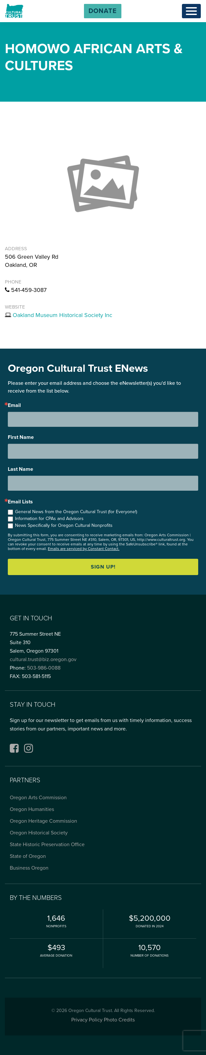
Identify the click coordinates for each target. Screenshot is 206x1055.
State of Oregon (28, 856)
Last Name (20, 469)
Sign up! (103, 567)
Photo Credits (119, 1020)
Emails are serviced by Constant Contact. (83, 548)
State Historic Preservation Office (47, 844)
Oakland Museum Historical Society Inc (62, 315)
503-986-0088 (44, 668)
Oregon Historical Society (39, 833)
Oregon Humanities (32, 809)
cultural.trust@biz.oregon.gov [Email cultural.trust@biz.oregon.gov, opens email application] (43, 659)
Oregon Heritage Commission (43, 821)
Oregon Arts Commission (38, 797)
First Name (21, 437)
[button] (102, 11)
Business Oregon (29, 868)
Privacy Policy (87, 1020)
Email (14, 405)
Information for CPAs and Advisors (49, 518)
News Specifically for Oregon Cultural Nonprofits (64, 525)
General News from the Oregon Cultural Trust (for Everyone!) (76, 511)
